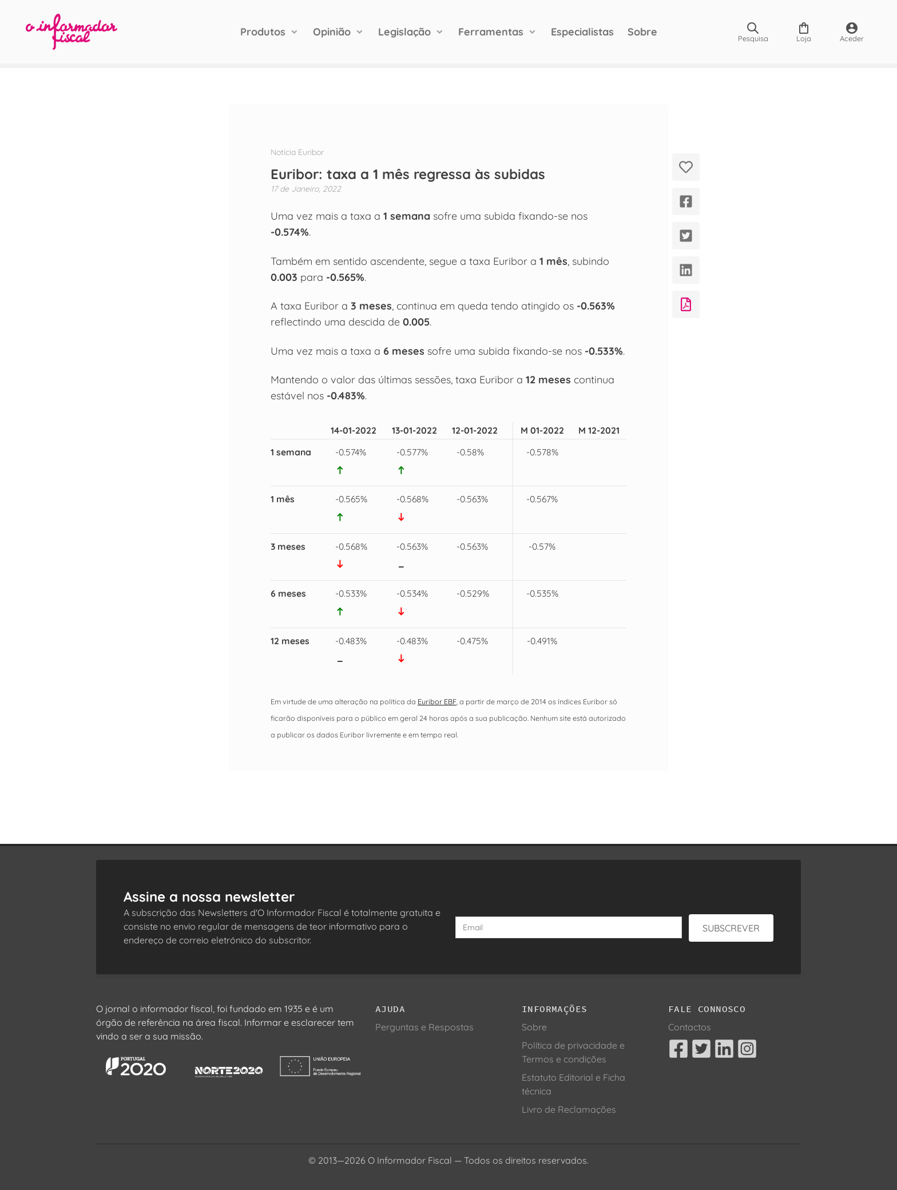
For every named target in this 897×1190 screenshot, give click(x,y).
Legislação (404, 31)
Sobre (642, 31)
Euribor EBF (437, 701)
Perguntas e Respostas (424, 1027)
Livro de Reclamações (569, 1109)
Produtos (262, 31)
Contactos (689, 1027)
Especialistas (582, 31)
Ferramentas (490, 31)
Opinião (332, 31)
